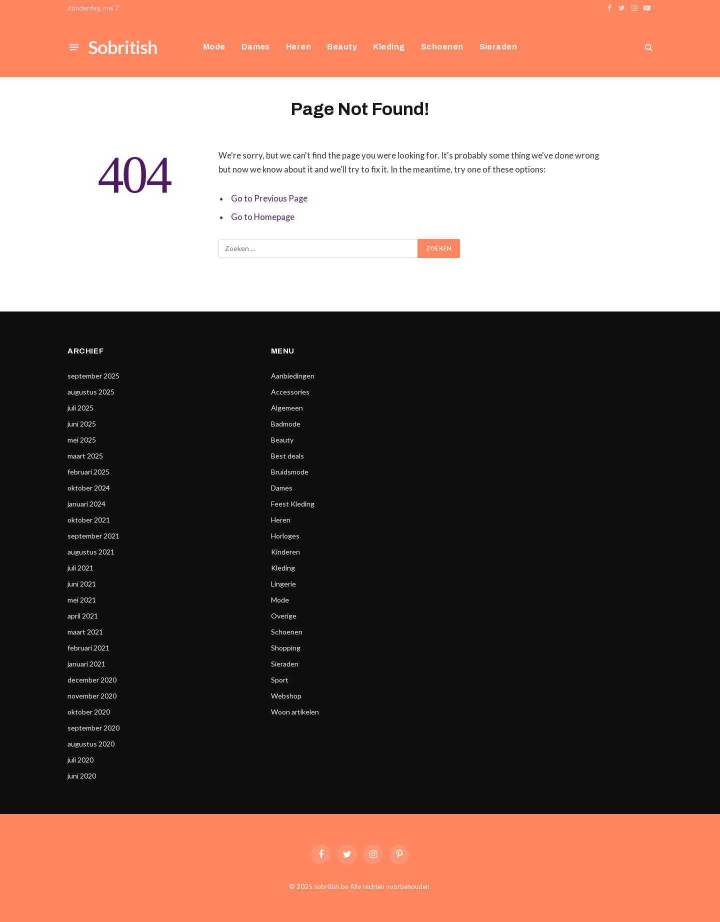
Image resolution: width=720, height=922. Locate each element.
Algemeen (287, 408)
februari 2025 (89, 472)
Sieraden (499, 46)
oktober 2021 (89, 520)
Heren (298, 46)
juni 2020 (82, 776)
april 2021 (83, 616)
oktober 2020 (89, 712)
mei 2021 (82, 600)
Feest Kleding (292, 504)
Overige (283, 616)
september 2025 (94, 376)
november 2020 (92, 696)
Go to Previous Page (269, 199)
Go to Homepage (262, 217)
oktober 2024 (89, 488)
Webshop (286, 696)
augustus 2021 (91, 552)
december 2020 (92, 680)
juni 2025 (82, 424)
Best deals (287, 456)
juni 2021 (82, 584)
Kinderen (285, 552)
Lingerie (283, 584)
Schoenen (442, 46)
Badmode (285, 424)
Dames (256, 46)
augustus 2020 (91, 744)
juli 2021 (81, 568)
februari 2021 (89, 648)
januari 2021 (87, 664)
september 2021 (94, 536)
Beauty (342, 46)
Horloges (285, 536)
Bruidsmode (289, 472)
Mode (214, 46)
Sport (279, 680)
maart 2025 (85, 456)
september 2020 (94, 728)
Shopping (285, 648)
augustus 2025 (91, 392)
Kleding (388, 46)
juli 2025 (81, 408)
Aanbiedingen (292, 376)
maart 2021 (85, 632)
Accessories (290, 392)
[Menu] (74, 47)
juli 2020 (81, 760)
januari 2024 (87, 504)
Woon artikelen (295, 712)
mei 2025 (82, 440)
